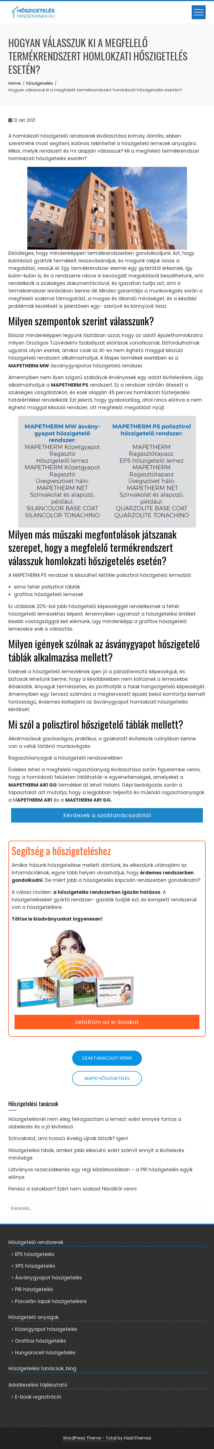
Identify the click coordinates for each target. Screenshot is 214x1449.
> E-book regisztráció (36, 1397)
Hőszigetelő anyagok (33, 1317)
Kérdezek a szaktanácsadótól (107, 815)
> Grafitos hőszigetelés (38, 1341)
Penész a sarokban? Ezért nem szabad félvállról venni (72, 1188)
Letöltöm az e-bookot (107, 1022)
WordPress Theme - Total (89, 1438)
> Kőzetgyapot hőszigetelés (44, 1329)
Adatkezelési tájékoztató (37, 1385)
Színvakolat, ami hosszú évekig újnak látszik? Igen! (68, 1138)
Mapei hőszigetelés (107, 1078)
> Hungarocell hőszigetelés (43, 1352)
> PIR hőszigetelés (32, 1289)
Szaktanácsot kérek (107, 1058)
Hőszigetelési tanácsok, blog (42, 1368)
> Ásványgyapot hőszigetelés (46, 1277)
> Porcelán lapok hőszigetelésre (49, 1301)
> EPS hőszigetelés (32, 1254)
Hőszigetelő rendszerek (35, 1242)
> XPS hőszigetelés (33, 1266)
